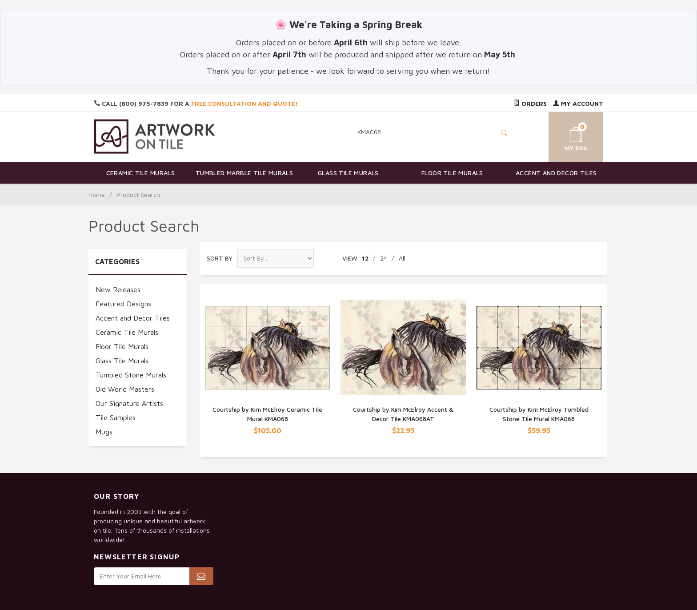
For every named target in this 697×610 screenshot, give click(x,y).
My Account (578, 103)
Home (96, 194)
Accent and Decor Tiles (556, 173)
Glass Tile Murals (348, 173)
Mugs (104, 432)
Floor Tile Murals (452, 173)
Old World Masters (125, 389)
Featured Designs (123, 304)
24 (383, 258)
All (402, 258)
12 (365, 258)
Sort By (219, 258)
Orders (530, 103)
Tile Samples (116, 417)
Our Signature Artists (129, 403)
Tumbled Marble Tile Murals (244, 173)
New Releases (118, 289)
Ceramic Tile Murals (140, 173)
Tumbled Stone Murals (131, 375)
